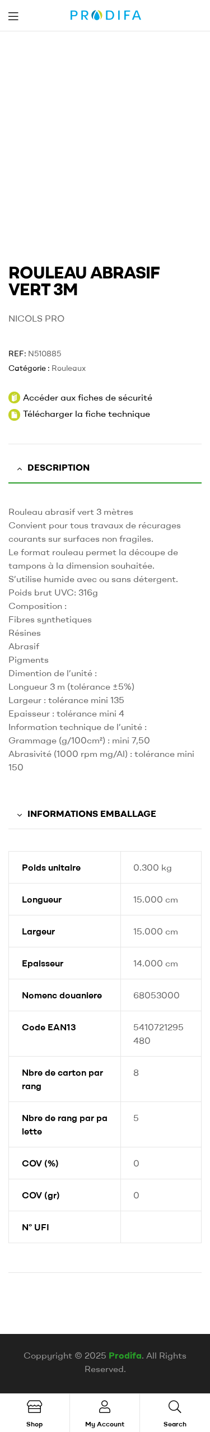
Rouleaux (69, 368)
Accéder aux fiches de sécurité (80, 397)
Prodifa (125, 1355)
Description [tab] (58, 467)
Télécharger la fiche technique (86, 413)
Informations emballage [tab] (91, 813)
